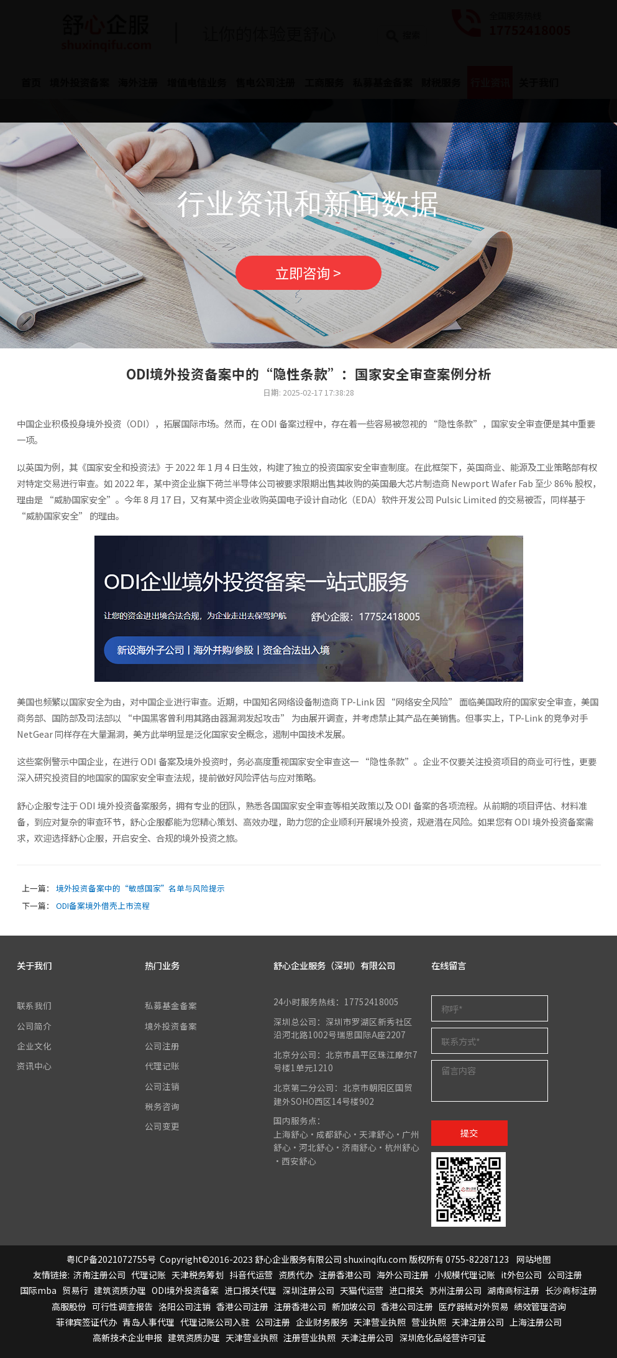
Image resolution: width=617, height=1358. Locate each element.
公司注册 (162, 1045)
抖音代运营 (251, 1274)
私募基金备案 (171, 1005)
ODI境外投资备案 (185, 1290)
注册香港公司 (345, 1274)
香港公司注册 (242, 1306)
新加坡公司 (353, 1306)
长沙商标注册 (571, 1290)
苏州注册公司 (455, 1290)
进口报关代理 (250, 1290)
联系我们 (34, 1005)
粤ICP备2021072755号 (111, 1259)
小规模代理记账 (464, 1274)
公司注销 (162, 1086)
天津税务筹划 (197, 1274)
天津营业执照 (380, 1322)
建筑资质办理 (120, 1290)
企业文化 (34, 1045)
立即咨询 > (309, 272)
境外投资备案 (171, 1026)
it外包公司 (521, 1274)
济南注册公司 (99, 1274)
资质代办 (295, 1274)
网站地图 (533, 1259)
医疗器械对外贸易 (473, 1306)
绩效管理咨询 (540, 1306)
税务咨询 (162, 1106)
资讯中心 (34, 1065)
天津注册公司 (478, 1322)
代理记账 (162, 1065)
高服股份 (69, 1306)
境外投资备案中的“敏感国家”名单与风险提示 (140, 888)
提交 (469, 1133)
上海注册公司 (536, 1322)
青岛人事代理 (148, 1322)
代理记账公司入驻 (215, 1322)
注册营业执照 (309, 1337)
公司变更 (162, 1126)
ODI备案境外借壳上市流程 (103, 905)
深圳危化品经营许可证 (442, 1337)
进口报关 (406, 1290)
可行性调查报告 (122, 1306)
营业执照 (428, 1322)
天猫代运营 (361, 1290)
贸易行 (75, 1290)
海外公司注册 (403, 1274)
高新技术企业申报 (127, 1337)
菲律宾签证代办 (86, 1322)
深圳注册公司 (308, 1290)
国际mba (38, 1290)
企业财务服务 (322, 1322)
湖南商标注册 (513, 1290)
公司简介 (34, 1026)
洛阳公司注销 (184, 1306)
